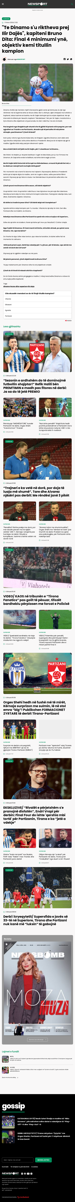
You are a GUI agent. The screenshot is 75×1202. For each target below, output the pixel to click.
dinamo (6, 286)
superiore (24, 286)
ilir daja (31, 286)
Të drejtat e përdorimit (19, 1167)
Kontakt (5, 1167)
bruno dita (14, 286)
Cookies (34, 1167)
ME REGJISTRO (43, 1160)
